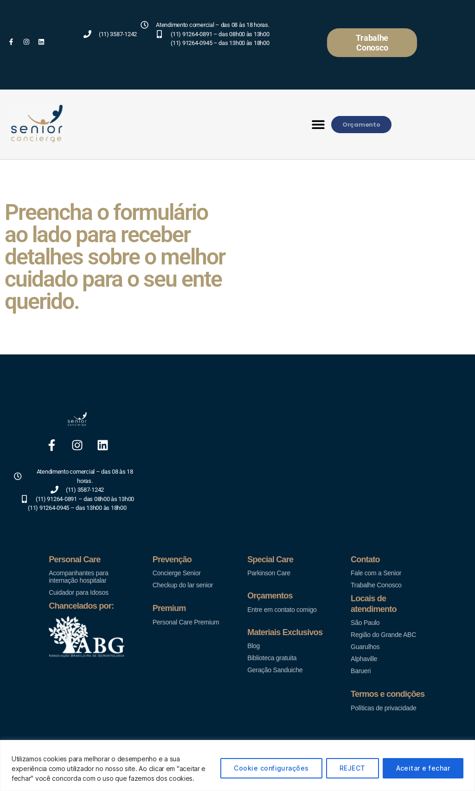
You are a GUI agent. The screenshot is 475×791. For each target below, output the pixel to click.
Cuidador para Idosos (78, 592)
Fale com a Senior (376, 573)
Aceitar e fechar (423, 768)
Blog (253, 646)
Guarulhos (365, 646)
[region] (237, 765)
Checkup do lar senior (183, 585)
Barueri (361, 671)
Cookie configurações (271, 768)
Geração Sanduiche (274, 670)
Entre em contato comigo (281, 609)
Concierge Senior (177, 573)
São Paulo (365, 622)
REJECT (353, 768)
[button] (318, 124)
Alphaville (364, 658)
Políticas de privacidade (383, 708)
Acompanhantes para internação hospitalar (78, 576)
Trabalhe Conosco (376, 585)
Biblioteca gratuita (271, 658)
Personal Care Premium (186, 622)
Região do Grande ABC (383, 634)
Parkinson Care (268, 573)
